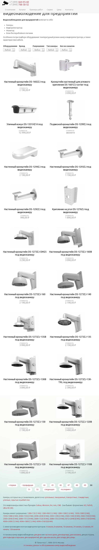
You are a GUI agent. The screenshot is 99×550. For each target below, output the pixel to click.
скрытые (14, 500)
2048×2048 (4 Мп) (41, 516)
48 (77, 485)
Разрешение (38, 46)
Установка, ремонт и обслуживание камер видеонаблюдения (50, 545)
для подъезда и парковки (13, 537)
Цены (59, 10)
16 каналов (68, 527)
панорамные (60, 497)
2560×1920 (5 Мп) (87, 516)
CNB (59, 505)
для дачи (37, 535)
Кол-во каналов (67, 46)
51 (29, 489)
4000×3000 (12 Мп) (11, 521)
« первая (12, 485)
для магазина (75, 535)
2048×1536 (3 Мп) (26, 516)
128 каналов (15, 529)
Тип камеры (52, 46)
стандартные (83, 497)
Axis (55, 505)
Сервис (50, 10)
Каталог (22, 10)
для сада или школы (48, 537)
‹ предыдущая (27, 485)
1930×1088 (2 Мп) (10, 516)
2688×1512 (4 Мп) (26, 519)
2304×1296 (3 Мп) (57, 516)
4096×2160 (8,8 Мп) (44, 521)
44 (44, 485)
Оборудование (10, 46)
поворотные (71, 497)
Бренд (22, 46)
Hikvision (45, 505)
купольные (49, 497)
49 (85, 485)
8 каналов (58, 527)
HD (85, 505)
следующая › (49, 489)
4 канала (49, 527)
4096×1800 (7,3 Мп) (28, 521)
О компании (10, 10)
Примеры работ (36, 10)
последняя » (66, 489)
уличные (6, 500)
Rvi (51, 505)
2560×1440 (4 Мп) (72, 516)
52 (37, 489)
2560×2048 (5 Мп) (10, 519)
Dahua (38, 505)
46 (61, 485)
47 (69, 485)
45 (52, 485)
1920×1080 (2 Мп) (82, 513)
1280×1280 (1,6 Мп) (65, 513)
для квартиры (63, 535)
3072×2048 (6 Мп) (72, 519)
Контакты (69, 10)
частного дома (51, 535)
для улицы (71, 537)
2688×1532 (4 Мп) (57, 519)
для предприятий (32, 537)
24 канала (77, 527)
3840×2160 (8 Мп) (87, 519)
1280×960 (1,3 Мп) (49, 513)
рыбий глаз (25, 500)
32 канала (86, 527)
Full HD (89, 505)
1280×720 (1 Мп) (34, 513)
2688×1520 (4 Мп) (41, 519)
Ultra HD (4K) (8, 508)
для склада (61, 537)
